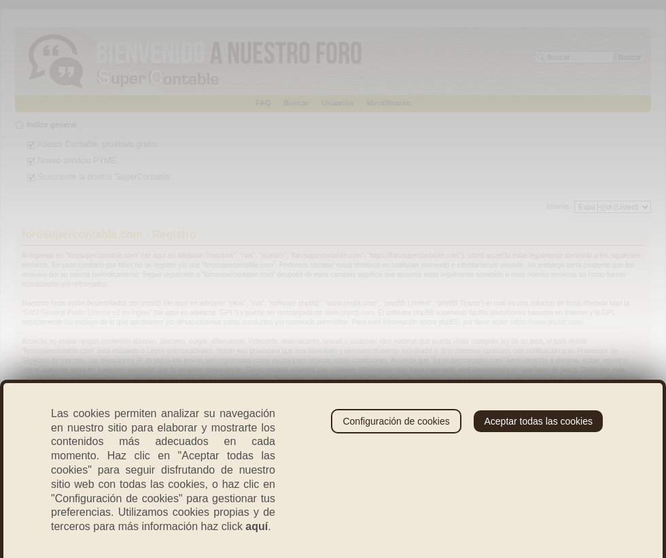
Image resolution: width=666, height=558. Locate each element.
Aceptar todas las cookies (538, 421)
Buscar (296, 103)
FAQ (263, 103)
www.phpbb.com (349, 312)
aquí (256, 526)
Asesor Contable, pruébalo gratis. (97, 144)
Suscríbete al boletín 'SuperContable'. (105, 177)
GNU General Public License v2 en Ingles (87, 312)
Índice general (52, 124)
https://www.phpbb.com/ (547, 322)
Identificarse (388, 103)
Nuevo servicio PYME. (77, 160)
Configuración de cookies (396, 421)
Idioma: (558, 206)
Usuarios (337, 103)
